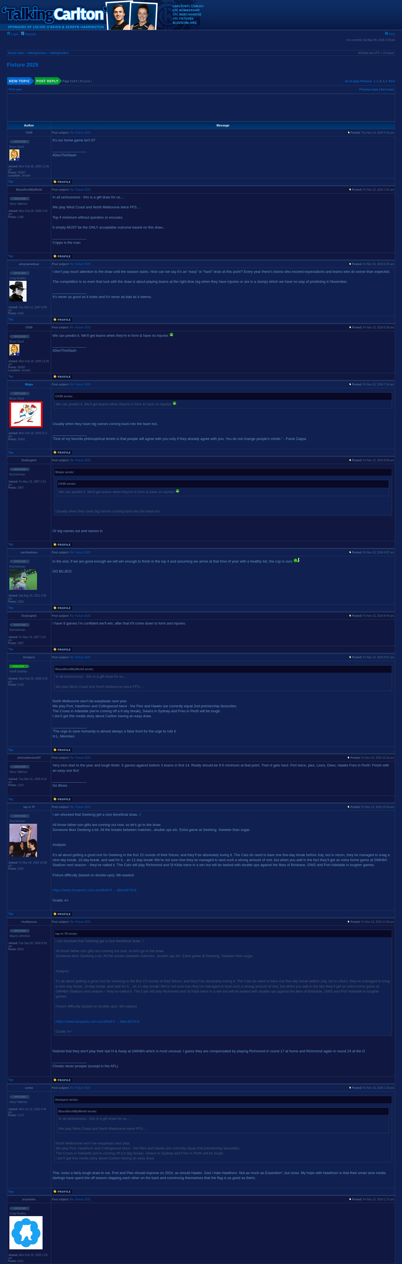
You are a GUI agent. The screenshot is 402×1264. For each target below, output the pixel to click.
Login (13, 34)
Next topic (387, 89)
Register (28, 34)
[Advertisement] (201, 107)
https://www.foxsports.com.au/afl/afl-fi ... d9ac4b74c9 (94, 890)
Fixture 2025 (22, 65)
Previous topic (369, 89)
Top (10, 181)
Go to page (352, 81)
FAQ (390, 34)
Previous (366, 81)
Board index (16, 53)
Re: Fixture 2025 (80, 132)
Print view (15, 89)
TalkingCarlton (36, 53)
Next (392, 81)
